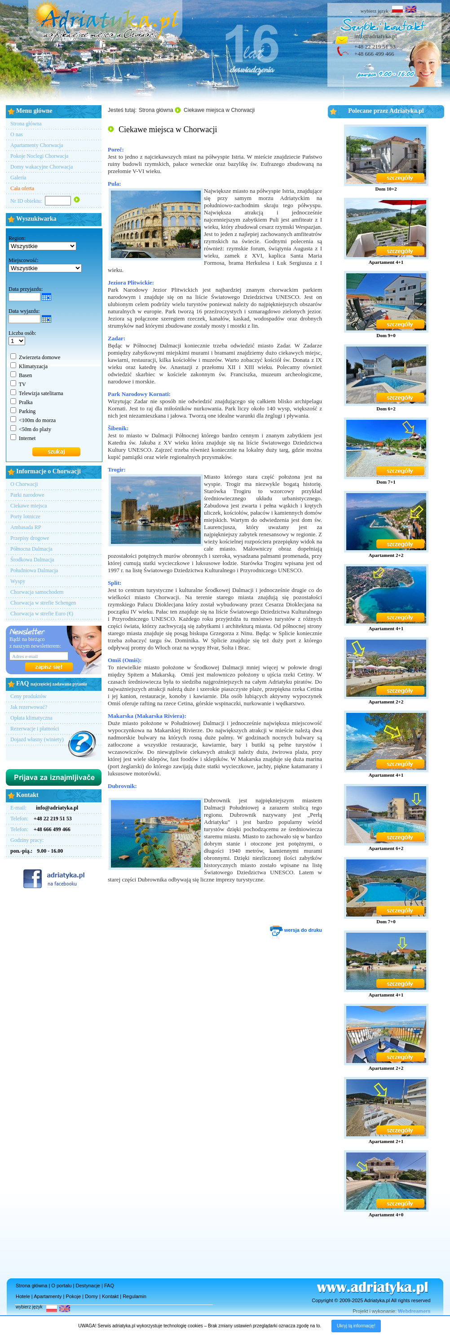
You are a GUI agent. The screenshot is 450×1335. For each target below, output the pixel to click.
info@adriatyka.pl (375, 36)
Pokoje (73, 1296)
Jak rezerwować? (28, 707)
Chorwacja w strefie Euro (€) (41, 613)
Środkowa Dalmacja (32, 559)
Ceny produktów (28, 696)
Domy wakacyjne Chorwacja (41, 167)
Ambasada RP (25, 527)
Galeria (18, 177)
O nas (16, 134)
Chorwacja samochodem (36, 592)
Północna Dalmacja (31, 549)
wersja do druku (295, 930)
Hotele (23, 1296)
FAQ (109, 1285)
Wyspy (17, 581)
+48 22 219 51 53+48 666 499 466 (375, 50)
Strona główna (26, 123)
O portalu (61, 1285)
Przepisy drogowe (29, 538)
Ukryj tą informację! (356, 1325)
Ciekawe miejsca (28, 506)
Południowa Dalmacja (34, 570)
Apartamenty (48, 1296)
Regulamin (134, 1296)
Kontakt (110, 1296)
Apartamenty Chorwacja (36, 145)
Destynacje (88, 1285)
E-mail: (44, 808)
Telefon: (41, 818)
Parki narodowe (27, 495)
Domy (91, 1296)
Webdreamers (414, 1311)
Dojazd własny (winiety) (37, 739)
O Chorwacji (24, 484)
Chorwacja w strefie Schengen (43, 603)
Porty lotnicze (25, 516)
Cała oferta (22, 188)
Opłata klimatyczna (31, 718)
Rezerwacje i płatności (34, 728)
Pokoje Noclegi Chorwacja (39, 156)
